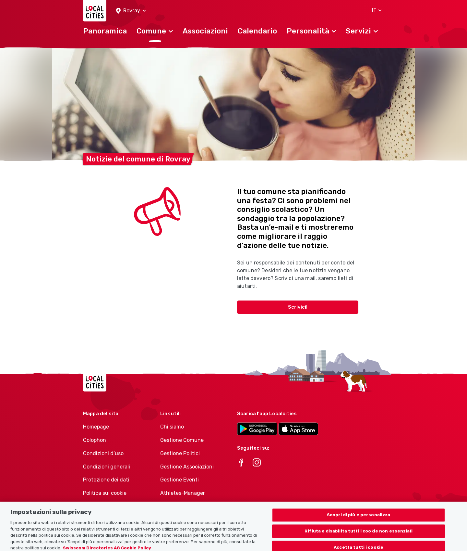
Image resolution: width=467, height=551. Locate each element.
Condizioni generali (106, 467)
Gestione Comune (182, 440)
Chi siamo (172, 427)
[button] (131, 10)
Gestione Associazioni (187, 467)
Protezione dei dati (106, 480)
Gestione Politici (180, 453)
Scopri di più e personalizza (358, 518)
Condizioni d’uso (103, 453)
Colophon (94, 440)
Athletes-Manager (182, 493)
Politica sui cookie (104, 493)
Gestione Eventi (179, 480)
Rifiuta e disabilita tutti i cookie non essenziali (359, 534)
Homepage (96, 427)
